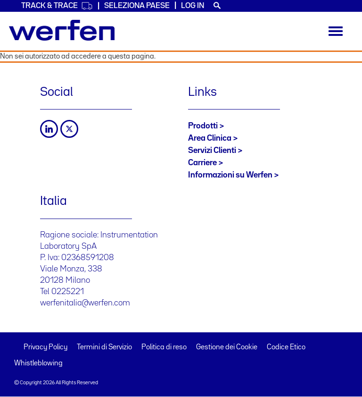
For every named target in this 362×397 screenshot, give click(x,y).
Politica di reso (164, 347)
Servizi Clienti (212, 150)
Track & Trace (57, 6)
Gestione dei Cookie (226, 347)
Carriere (202, 163)
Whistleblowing (38, 363)
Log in (192, 5)
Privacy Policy (45, 347)
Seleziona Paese (137, 5)
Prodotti (203, 126)
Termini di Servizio (104, 347)
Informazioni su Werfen (230, 175)
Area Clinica (209, 138)
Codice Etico (286, 347)
